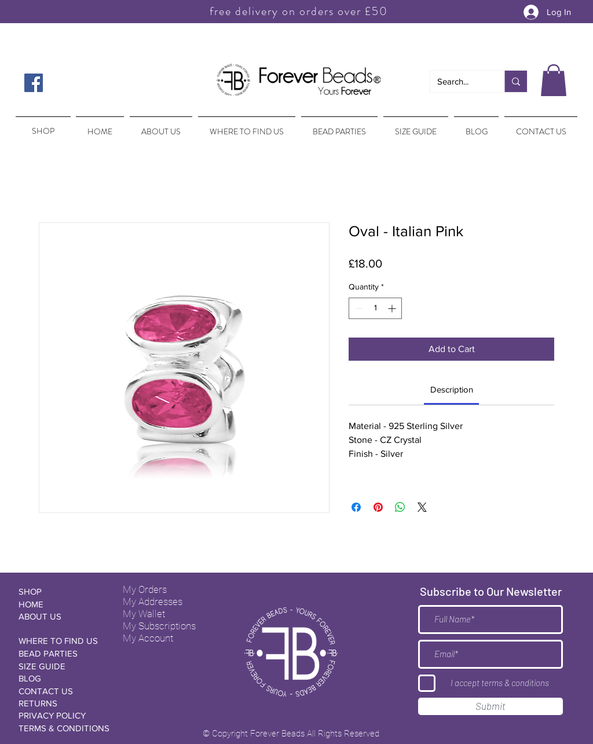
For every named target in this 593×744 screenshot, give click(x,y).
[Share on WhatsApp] (400, 507)
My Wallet (144, 614)
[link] (451, 389)
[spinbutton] (375, 308)
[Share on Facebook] (356, 507)
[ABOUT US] (60, 616)
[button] (553, 80)
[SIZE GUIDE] (60, 666)
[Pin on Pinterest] (378, 507)
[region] (42, 125)
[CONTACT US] (60, 691)
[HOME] (60, 604)
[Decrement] (357, 308)
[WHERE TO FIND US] (60, 641)
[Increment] (393, 308)
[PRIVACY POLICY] (60, 715)
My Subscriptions (159, 626)
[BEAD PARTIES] (60, 653)
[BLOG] (60, 678)
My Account (148, 638)
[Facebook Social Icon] (33, 83)
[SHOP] (60, 591)
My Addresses (152, 601)
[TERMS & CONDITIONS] (64, 728)
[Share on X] (422, 507)
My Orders (145, 589)
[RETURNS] (60, 703)
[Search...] (458, 81)
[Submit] (490, 706)
